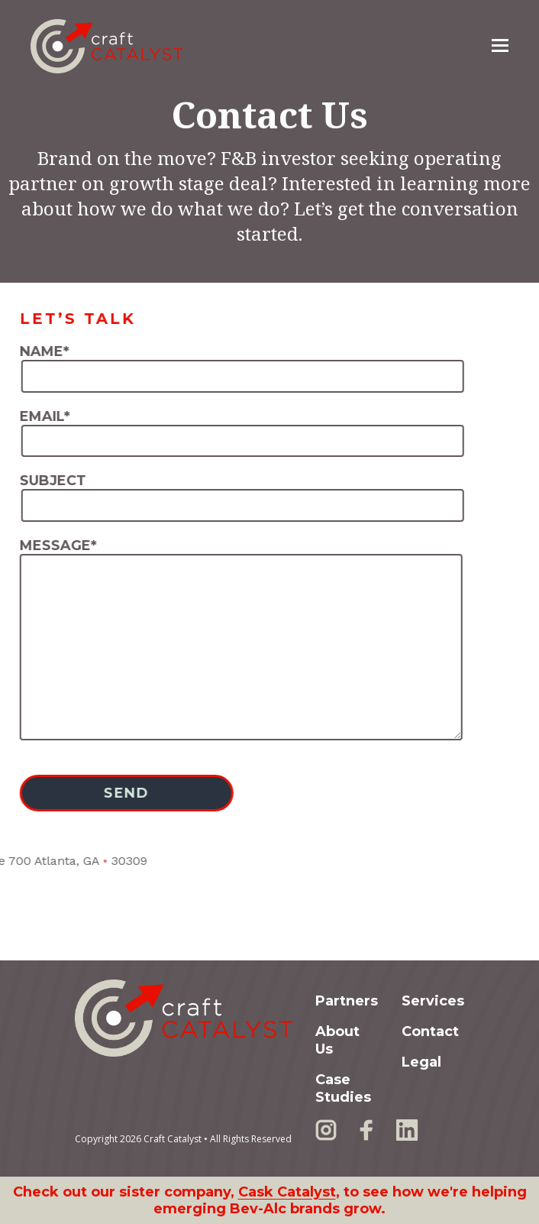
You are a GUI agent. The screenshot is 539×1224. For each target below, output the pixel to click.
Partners (346, 1000)
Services (433, 1000)
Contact (430, 1031)
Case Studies (343, 1088)
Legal (421, 1062)
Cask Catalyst (287, 1192)
